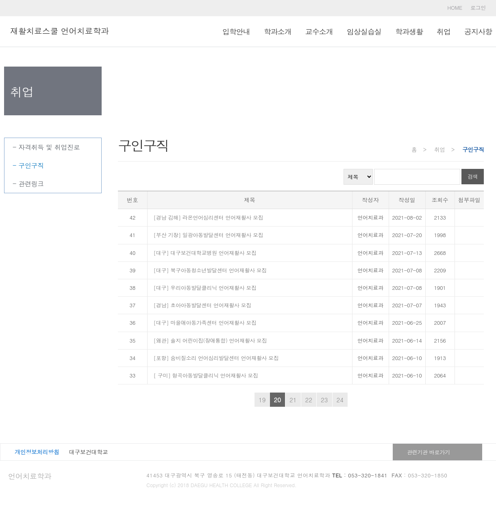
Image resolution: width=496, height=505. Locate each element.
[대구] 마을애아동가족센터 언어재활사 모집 (205, 322)
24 (340, 399)
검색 (473, 176)
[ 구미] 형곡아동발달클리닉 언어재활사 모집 (206, 375)
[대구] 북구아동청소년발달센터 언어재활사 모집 (210, 270)
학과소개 (278, 31)
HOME (454, 7)
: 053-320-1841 (359, 475)
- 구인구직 (28, 165)
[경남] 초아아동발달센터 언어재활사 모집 (202, 305)
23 (324, 399)
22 (309, 399)
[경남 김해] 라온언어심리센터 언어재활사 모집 (208, 217)
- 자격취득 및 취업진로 (46, 147)
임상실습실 (364, 31)
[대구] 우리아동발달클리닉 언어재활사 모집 (205, 287)
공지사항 (478, 31)
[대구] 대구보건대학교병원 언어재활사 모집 (205, 253)
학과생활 (409, 31)
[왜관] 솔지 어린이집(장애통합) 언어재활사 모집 (210, 340)
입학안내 (236, 31)
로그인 (478, 7)
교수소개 (319, 31)
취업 (443, 31)
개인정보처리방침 (37, 452)
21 (293, 399)
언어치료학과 (29, 476)
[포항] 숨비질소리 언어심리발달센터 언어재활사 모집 (216, 358)
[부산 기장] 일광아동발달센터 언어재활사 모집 (208, 235)
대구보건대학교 (88, 452)
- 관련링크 (28, 183)
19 (262, 399)
